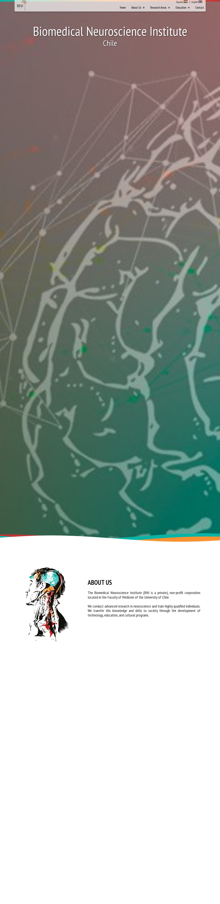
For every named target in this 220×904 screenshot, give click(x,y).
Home (123, 7)
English (195, 2)
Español (179, 2)
